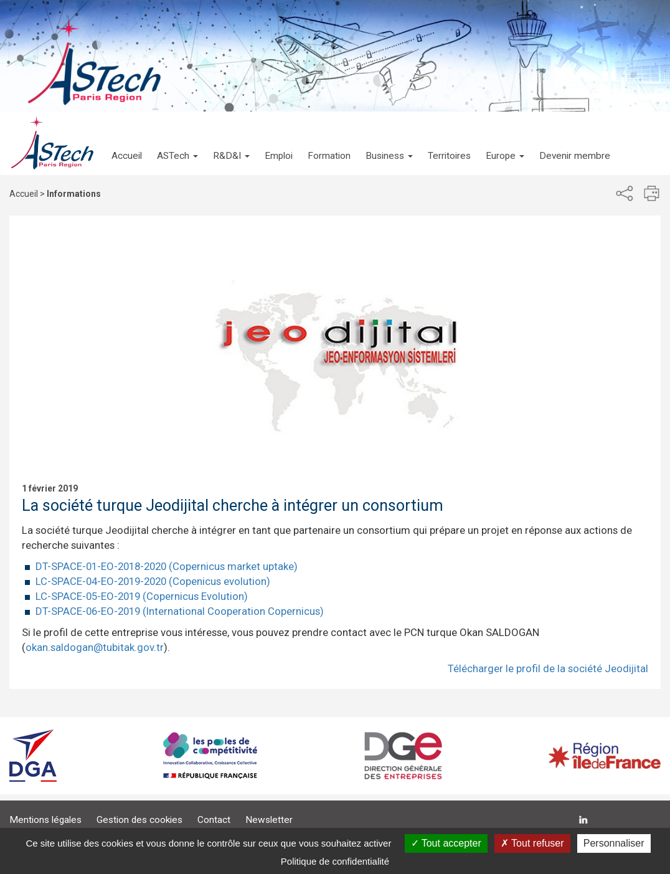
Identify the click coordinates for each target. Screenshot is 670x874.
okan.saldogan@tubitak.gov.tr (95, 647)
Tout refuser (532, 843)
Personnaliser (613, 843)
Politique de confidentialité (335, 861)
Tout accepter (446, 843)
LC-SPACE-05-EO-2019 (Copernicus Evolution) (141, 596)
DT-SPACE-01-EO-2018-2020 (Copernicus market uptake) (166, 566)
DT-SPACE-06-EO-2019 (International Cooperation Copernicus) (179, 611)
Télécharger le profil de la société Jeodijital (548, 668)
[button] (177, 143)
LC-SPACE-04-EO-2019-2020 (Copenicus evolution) (152, 581)
